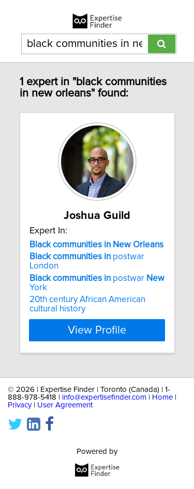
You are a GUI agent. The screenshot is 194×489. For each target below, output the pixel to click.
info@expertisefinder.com (104, 397)
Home (162, 397)
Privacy (20, 405)
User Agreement (65, 405)
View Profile (97, 330)
